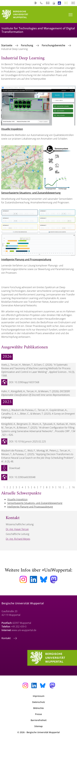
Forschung (27, 45)
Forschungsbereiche (54, 45)
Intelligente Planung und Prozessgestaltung (26, 259)
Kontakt (6, 638)
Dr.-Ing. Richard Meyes (18, 538)
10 (59, 487)
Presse (38, 714)
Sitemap (38, 726)
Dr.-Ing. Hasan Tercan (17, 529)
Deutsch (66, 3)
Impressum (38, 696)
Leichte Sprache (60, 3)
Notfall (54, 3)
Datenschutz (38, 702)
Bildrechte (38, 708)
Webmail (48, 3)
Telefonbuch (42, 3)
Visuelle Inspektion (12, 129)
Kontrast (36, 3)
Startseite (7, 45)
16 (73, 487)
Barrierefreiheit (38, 720)
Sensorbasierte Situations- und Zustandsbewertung (31, 192)
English (73, 3)
